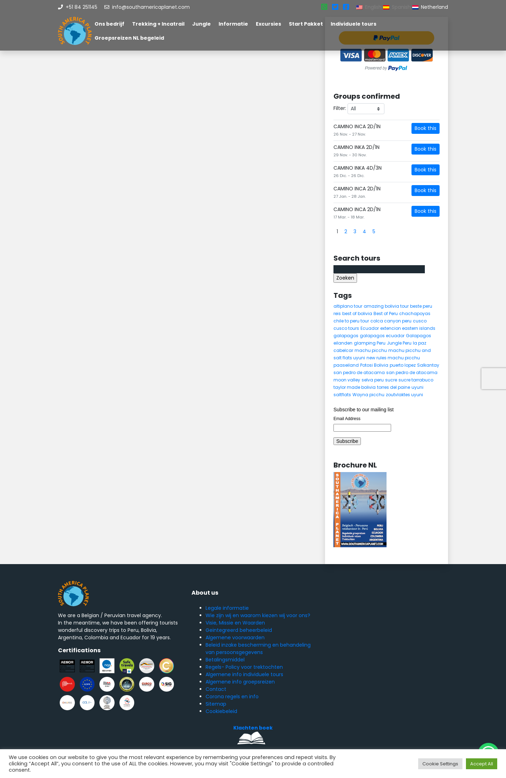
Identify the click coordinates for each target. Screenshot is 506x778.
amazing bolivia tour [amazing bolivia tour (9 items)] (386, 306)
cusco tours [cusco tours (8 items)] (346, 328)
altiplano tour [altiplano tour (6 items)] (347, 306)
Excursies (268, 23)
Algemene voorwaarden (235, 637)
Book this (425, 128)
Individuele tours (353, 23)
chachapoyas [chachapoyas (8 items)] (414, 313)
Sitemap (216, 703)
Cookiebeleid (221, 711)
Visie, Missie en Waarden (235, 622)
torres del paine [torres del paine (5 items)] (393, 387)
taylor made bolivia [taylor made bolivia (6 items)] (354, 387)
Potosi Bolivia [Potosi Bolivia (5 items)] (374, 365)
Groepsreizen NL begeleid (129, 37)
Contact (216, 689)
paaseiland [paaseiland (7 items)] (346, 365)
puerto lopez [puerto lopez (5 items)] (403, 365)
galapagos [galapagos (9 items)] (345, 336)
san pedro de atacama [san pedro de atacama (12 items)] (359, 372)
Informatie (233, 23)
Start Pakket (306, 23)
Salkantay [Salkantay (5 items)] (428, 365)
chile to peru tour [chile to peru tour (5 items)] (351, 321)
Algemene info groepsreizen (240, 681)
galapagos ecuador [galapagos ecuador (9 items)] (382, 336)
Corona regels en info (232, 696)
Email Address (347, 418)
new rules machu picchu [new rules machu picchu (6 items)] (393, 358)
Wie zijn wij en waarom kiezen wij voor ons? (258, 615)
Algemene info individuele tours (244, 674)
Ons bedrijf (109, 23)
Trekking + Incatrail (158, 23)
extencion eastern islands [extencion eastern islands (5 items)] (407, 328)
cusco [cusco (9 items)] (420, 321)
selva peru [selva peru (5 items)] (373, 380)
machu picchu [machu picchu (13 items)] (371, 350)
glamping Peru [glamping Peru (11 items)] (369, 343)
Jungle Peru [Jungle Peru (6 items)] (399, 343)
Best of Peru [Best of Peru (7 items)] (386, 313)
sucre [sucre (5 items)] (391, 380)
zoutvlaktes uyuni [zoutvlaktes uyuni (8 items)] (404, 395)
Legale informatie (227, 608)
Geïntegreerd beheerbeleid (239, 630)
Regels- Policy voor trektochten (244, 667)
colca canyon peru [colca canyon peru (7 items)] (390, 321)
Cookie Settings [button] (440, 763)
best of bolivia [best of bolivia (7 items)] (357, 313)
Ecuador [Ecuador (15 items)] (370, 328)
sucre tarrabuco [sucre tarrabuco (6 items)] (415, 380)
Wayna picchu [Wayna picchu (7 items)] (368, 395)
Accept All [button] (481, 763)
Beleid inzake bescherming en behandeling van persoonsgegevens (258, 648)
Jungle (201, 23)
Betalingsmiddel (225, 659)
